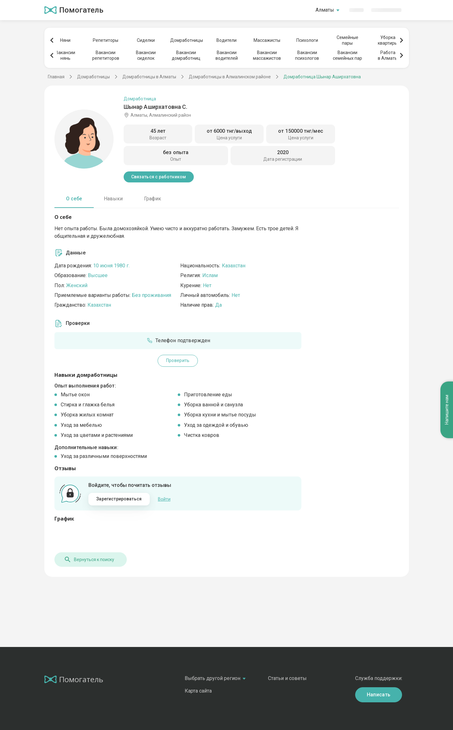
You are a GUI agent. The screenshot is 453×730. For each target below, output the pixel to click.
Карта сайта (198, 691)
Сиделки (146, 40)
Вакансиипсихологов (307, 55)
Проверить (178, 360)
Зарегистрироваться (119, 498)
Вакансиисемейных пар (347, 55)
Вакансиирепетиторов (105, 55)
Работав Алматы (388, 55)
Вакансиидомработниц (186, 55)
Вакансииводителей (226, 55)
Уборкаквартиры (388, 40)
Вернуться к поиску (89, 559)
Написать (379, 695)
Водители (226, 40)
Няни (65, 40)
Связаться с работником (158, 176)
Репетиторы (105, 40)
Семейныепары (347, 40)
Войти (164, 499)
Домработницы (186, 40)
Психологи (307, 40)
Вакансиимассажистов (267, 55)
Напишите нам (446, 410)
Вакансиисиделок (146, 55)
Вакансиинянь (65, 55)
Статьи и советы (287, 678)
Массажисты (267, 40)
